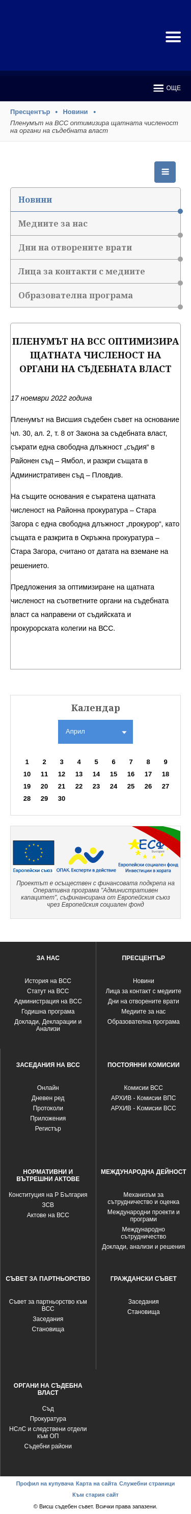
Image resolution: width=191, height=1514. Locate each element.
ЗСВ (48, 1205)
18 (165, 774)
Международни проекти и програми (143, 1216)
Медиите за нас (99, 227)
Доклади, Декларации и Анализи (47, 1025)
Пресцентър (30, 112)
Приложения (48, 1118)
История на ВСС (48, 981)
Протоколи (48, 1108)
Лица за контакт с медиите (143, 991)
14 (96, 774)
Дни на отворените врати (99, 251)
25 (130, 786)
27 (165, 786)
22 (79, 786)
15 (113, 774)
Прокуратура (48, 1418)
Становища (48, 1329)
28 (27, 798)
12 (61, 774)
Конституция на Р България (48, 1194)
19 (27, 786)
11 (44, 774)
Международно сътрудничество (143, 1233)
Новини (75, 112)
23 (96, 786)
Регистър (48, 1128)
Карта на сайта (96, 1483)
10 (27, 774)
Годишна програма (48, 1011)
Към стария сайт (95, 1495)
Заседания (48, 1319)
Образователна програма (99, 298)
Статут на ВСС (48, 991)
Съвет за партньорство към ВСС (48, 1305)
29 (44, 798)
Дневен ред (48, 1098)
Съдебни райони (48, 1446)
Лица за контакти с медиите (99, 275)
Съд (48, 1408)
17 (148, 774)
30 (61, 798)
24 (113, 786)
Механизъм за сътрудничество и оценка (143, 1198)
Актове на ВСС (48, 1215)
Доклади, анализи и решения (143, 1246)
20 (44, 786)
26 (148, 786)
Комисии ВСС (143, 1087)
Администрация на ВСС (48, 1001)
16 (130, 774)
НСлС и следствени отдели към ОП (48, 1432)
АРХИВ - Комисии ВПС (143, 1098)
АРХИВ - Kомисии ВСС (143, 1108)
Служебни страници (147, 1483)
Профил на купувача (45, 1483)
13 (79, 774)
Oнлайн (48, 1087)
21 (61, 786)
